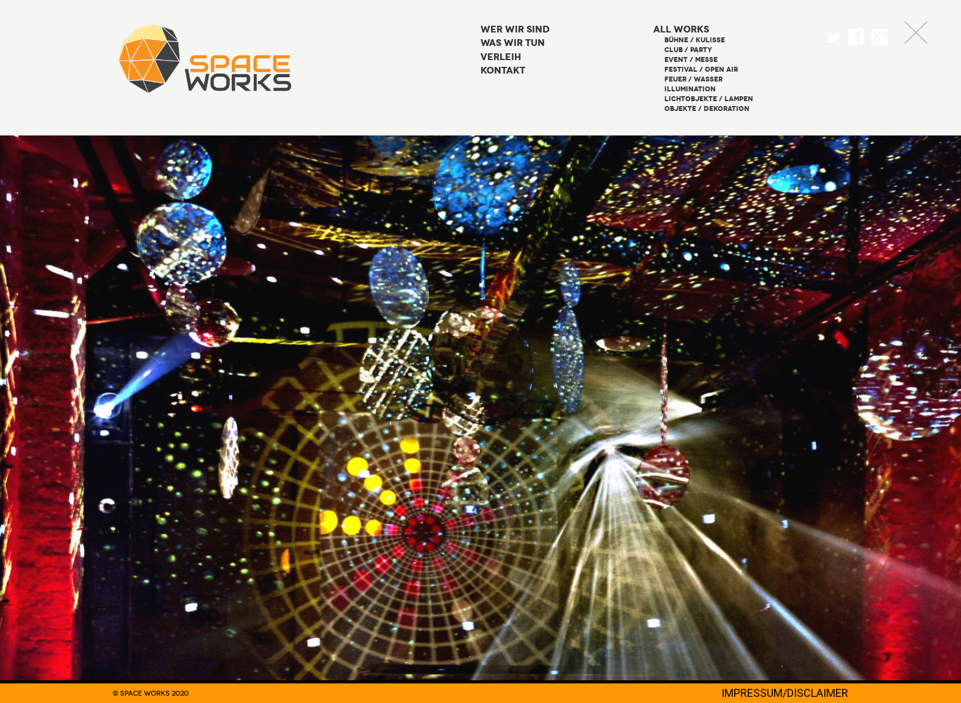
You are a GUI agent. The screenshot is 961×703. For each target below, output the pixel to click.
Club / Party (688, 50)
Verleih (500, 57)
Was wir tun (512, 43)
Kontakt (502, 70)
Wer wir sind (515, 29)
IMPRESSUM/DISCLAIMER (784, 692)
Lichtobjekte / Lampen (708, 99)
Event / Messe (691, 59)
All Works (681, 29)
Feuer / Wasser (693, 79)
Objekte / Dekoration (707, 108)
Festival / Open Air (701, 69)
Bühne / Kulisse (694, 40)
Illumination (690, 89)
